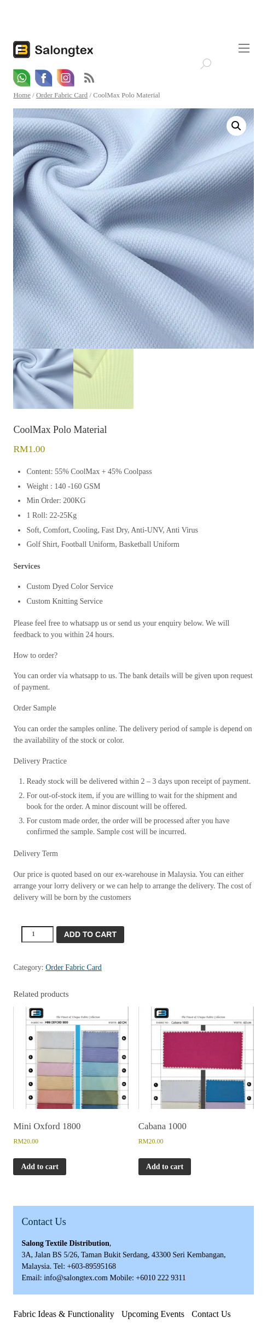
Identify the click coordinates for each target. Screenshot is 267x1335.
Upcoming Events (152, 1314)
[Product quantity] (37, 935)
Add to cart (90, 935)
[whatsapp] (22, 78)
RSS (89, 78)
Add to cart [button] (39, 1167)
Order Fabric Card (62, 95)
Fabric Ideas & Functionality (63, 1314)
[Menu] (244, 48)
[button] (236, 126)
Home (21, 95)
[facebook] (44, 78)
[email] (65, 78)
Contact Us (211, 1314)
